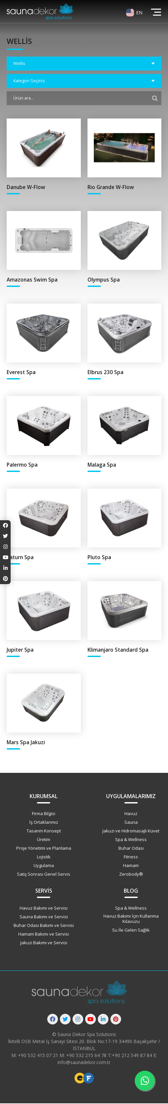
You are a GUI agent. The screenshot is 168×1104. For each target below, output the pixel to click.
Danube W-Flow (26, 187)
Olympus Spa (103, 279)
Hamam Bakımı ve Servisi (43, 935)
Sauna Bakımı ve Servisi (44, 917)
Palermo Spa (22, 464)
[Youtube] (90, 1019)
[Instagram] (78, 1019)
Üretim (43, 840)
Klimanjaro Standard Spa (117, 650)
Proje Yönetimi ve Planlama (43, 848)
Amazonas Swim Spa (32, 279)
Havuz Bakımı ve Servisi (44, 909)
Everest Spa (21, 372)
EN (139, 12)
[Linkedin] (103, 1019)
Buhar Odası (131, 848)
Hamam (131, 866)
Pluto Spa (99, 557)
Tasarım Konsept (44, 831)
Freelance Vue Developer (88, 1078)
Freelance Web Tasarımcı (80, 1078)
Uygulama (44, 866)
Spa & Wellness (131, 840)
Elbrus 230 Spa (105, 372)
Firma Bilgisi (43, 814)
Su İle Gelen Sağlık (131, 930)
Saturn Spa (20, 557)
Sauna (131, 822)
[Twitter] (65, 1019)
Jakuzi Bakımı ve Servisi (43, 943)
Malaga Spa (101, 464)
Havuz (130, 814)
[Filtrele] (154, 98)
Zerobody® (131, 874)
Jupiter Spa (20, 650)
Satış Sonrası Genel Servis (43, 874)
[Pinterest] (115, 1019)
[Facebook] (52, 1019)
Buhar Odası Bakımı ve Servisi (44, 926)
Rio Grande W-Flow (110, 187)
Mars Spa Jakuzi (26, 742)
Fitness (131, 857)
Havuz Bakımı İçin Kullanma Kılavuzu (131, 919)
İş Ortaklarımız (43, 822)
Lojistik (44, 857)
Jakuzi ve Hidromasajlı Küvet (130, 831)
